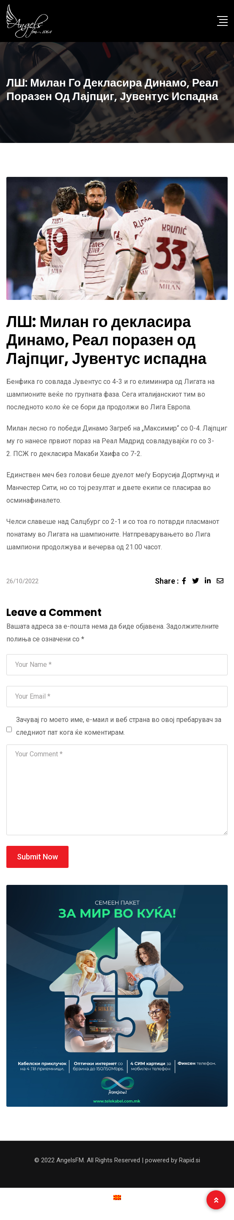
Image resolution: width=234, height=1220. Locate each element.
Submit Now (37, 856)
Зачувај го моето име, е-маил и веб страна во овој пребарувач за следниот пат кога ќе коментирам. (118, 726)
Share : (167, 580)
